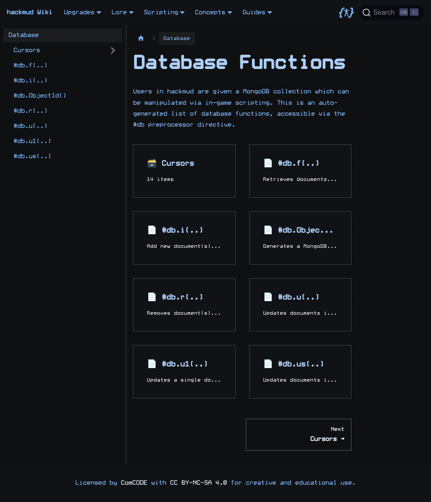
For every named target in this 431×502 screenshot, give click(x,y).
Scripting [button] (161, 12)
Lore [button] (119, 12)
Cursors (26, 50)
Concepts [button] (210, 12)
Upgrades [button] (79, 12)
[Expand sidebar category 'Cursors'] (113, 50)
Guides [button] (253, 12)
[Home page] (141, 38)
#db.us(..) (32, 156)
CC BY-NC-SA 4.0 (198, 482)
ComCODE (134, 482)
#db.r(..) (30, 110)
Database (23, 35)
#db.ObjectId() (40, 95)
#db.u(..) (30, 126)
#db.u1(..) (32, 141)
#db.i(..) (30, 80)
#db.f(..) (30, 65)
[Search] (391, 12)
